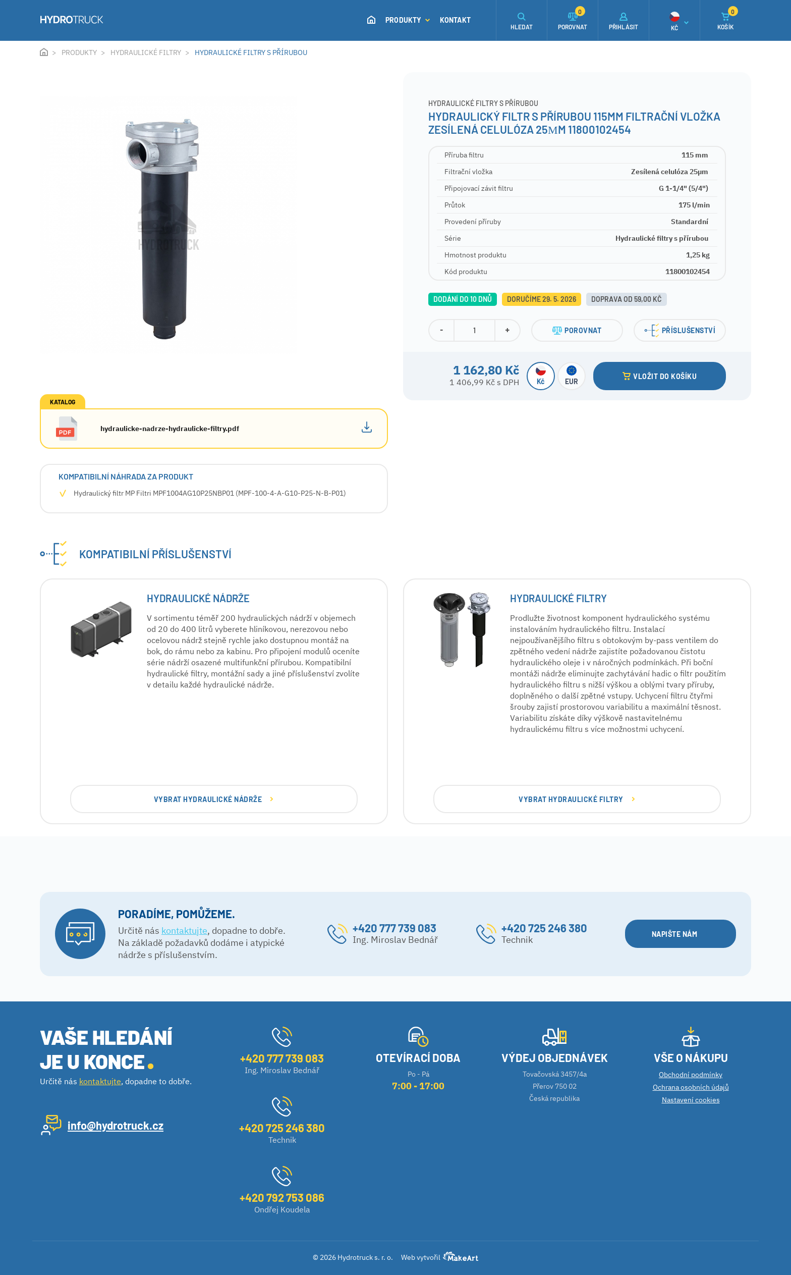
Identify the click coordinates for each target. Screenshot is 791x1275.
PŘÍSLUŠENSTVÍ (680, 330)
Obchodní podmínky (690, 1074)
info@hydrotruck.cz (115, 1125)
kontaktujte (184, 930)
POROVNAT (576, 330)
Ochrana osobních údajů (691, 1087)
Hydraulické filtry (145, 52)
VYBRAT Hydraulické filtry (577, 799)
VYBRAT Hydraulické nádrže (213, 799)
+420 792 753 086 (282, 1197)
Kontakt (455, 20)
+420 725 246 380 (544, 928)
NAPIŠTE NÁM (680, 934)
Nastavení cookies (691, 1099)
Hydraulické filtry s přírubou (251, 52)
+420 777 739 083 (394, 928)
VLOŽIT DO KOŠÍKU (660, 376)
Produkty (407, 20)
